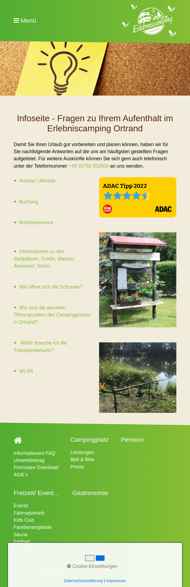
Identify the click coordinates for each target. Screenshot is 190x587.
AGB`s (21, 475)
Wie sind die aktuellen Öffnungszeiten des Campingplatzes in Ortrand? (52, 315)
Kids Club (24, 520)
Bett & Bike (82, 459)
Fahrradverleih (29, 513)
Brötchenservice (36, 222)
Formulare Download (36, 467)
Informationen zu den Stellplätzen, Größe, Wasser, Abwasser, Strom (44, 259)
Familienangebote (33, 527)
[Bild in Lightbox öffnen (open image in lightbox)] (137, 197)
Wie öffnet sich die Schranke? (50, 287)
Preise (77, 467)
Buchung (28, 201)
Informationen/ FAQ (34, 453)
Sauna (21, 534)
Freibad (22, 541)
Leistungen (82, 452)
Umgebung (25, 549)
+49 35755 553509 (89, 166)
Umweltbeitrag (29, 460)
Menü (28, 20)
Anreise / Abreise (37, 180)
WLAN (26, 371)
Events (21, 505)
